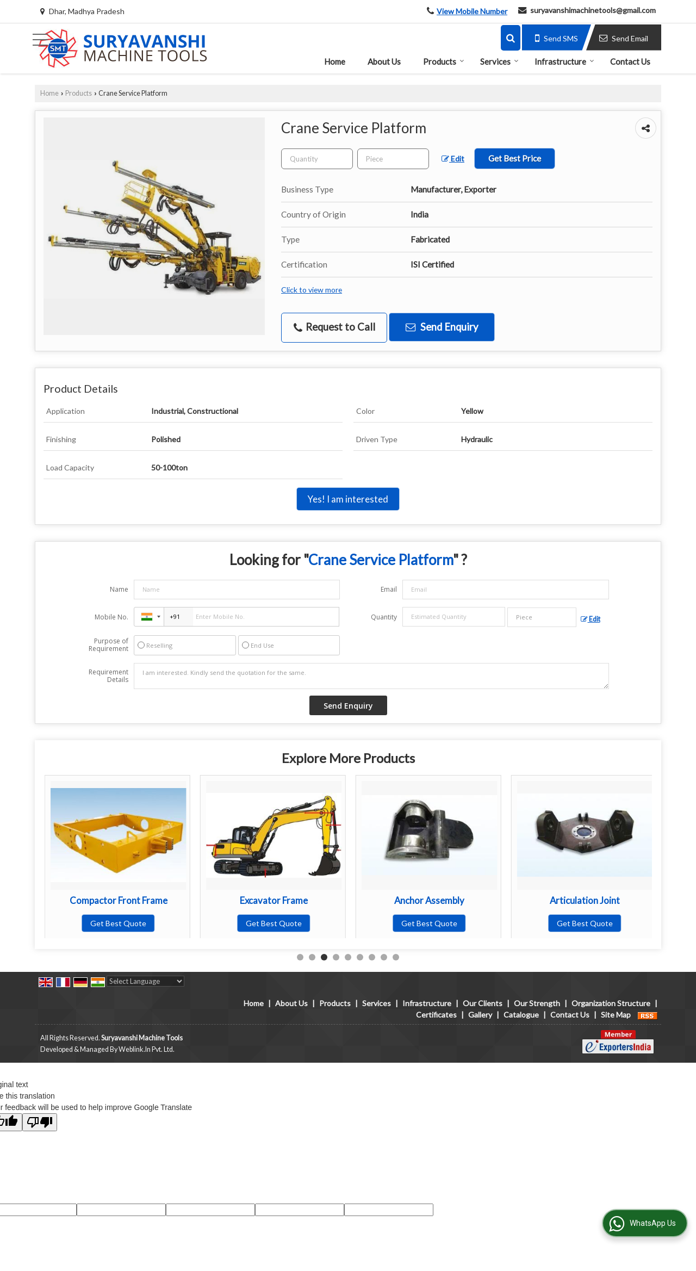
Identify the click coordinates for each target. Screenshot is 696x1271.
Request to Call (334, 327)
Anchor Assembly (585, 900)
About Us (384, 61)
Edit (453, 158)
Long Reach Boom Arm (118, 900)
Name (119, 589)
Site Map (616, 1014)
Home (334, 61)
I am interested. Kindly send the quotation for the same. (371, 676)
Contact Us (630, 61)
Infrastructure (564, 61)
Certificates (436, 1014)
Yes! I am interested (348, 499)
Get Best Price (514, 158)
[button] (472, 11)
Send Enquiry (442, 327)
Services (499, 61)
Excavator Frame (429, 900)
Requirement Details (108, 676)
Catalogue (521, 1014)
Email (389, 589)
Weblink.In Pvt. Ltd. (147, 1049)
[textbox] (393, 158)
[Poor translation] (39, 1122)
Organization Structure (610, 1003)
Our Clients (482, 1003)
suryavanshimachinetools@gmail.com (593, 10)
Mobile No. (111, 617)
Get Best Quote (118, 923)
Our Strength (537, 1003)
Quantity (384, 617)
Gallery (480, 1014)
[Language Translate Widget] (145, 981)
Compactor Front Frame (274, 900)
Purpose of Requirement (108, 645)
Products (443, 61)
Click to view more (311, 289)
